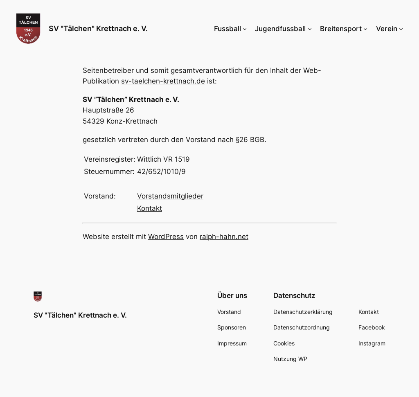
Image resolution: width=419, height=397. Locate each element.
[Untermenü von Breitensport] (365, 29)
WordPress (166, 236)
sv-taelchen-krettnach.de (163, 81)
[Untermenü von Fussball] (245, 29)
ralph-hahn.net (224, 236)
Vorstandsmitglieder (170, 196)
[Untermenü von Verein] (401, 29)
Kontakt (149, 208)
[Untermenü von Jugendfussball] (310, 29)
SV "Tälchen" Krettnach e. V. (98, 28)
